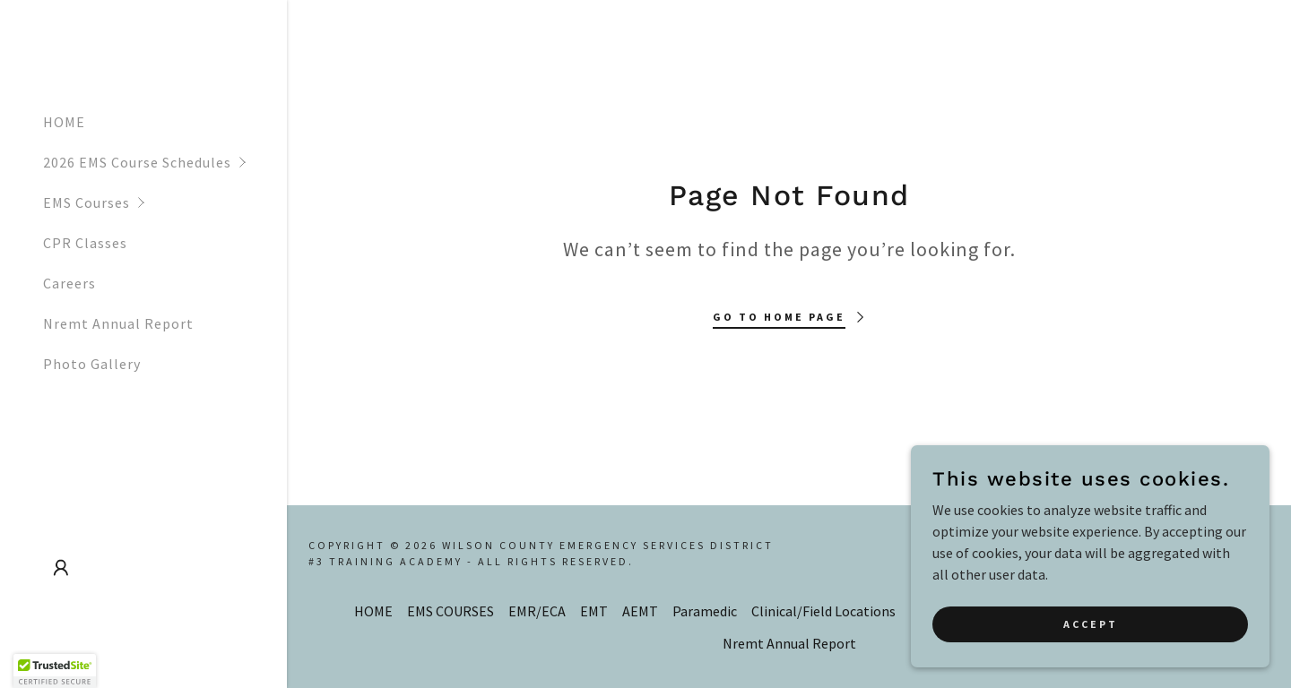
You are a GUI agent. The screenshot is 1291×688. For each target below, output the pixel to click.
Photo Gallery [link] (92, 364)
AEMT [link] (640, 611)
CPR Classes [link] (85, 243)
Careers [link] (69, 283)
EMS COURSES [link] (450, 611)
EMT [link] (594, 611)
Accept (1090, 660)
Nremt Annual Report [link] (118, 323)
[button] (165, 162)
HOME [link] (64, 122)
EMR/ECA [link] (537, 611)
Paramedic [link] (704, 611)
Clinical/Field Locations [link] (823, 611)
